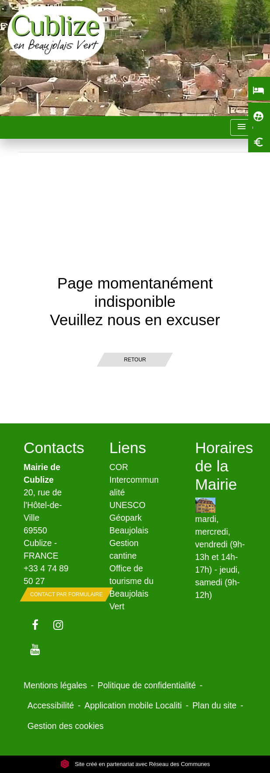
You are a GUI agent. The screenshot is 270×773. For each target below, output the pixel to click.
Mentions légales (55, 685)
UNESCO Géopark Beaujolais (128, 517)
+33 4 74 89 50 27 (46, 574)
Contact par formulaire (66, 594)
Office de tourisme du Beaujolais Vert (131, 587)
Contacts (49, 447)
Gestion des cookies (66, 726)
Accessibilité (51, 705)
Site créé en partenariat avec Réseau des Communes (135, 764)
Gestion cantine (123, 549)
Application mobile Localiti (133, 705)
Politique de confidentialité (146, 685)
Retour (135, 360)
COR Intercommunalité (134, 479)
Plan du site (214, 705)
